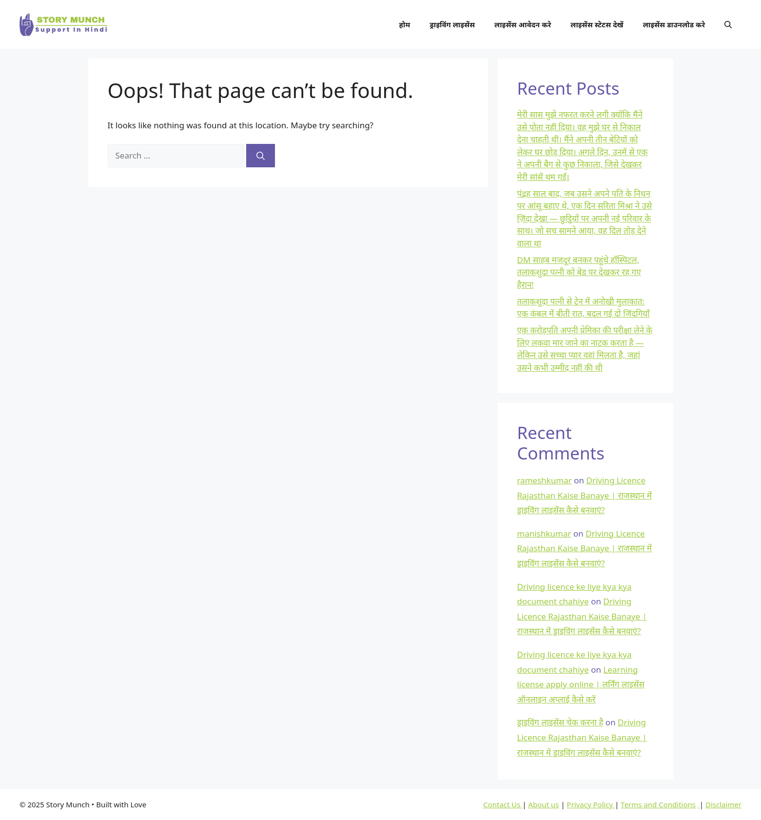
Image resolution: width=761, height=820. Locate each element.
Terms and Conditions (658, 804)
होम (404, 24)
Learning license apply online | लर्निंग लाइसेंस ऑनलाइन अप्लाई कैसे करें (581, 684)
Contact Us (502, 804)
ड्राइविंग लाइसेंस (452, 24)
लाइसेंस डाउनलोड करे (674, 24)
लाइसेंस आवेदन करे (522, 24)
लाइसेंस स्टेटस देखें (596, 24)
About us (543, 804)
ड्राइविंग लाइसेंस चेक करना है (560, 722)
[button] (728, 24)
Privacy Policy (591, 804)
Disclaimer (723, 804)
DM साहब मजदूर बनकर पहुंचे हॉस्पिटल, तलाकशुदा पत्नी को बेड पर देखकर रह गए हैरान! (579, 272)
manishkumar (544, 533)
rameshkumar (544, 480)
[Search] (260, 155)
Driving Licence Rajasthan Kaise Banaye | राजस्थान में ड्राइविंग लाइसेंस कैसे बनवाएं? (584, 495)
